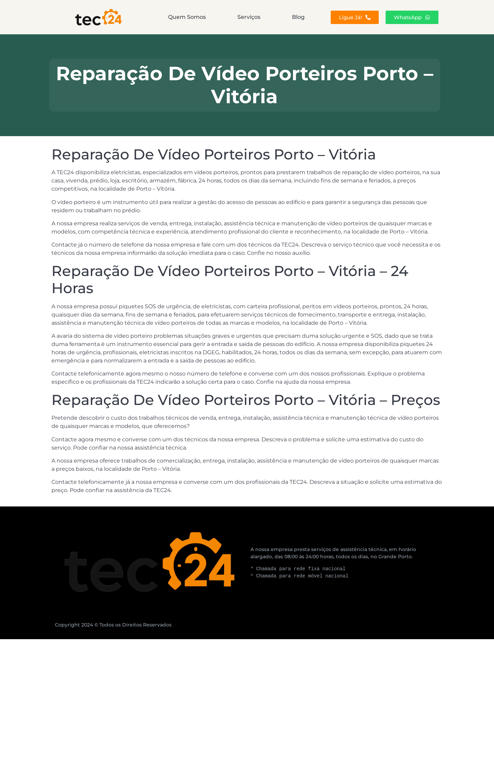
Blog (298, 17)
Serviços (248, 17)
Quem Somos (187, 17)
